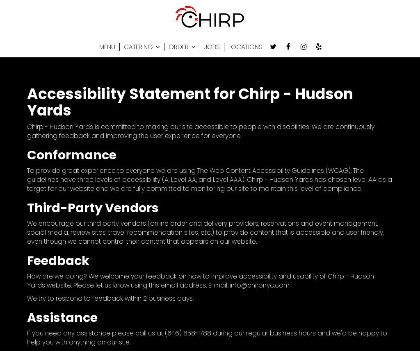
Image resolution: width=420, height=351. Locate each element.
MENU (107, 47)
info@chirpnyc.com (260, 285)
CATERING (142, 47)
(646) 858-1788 (188, 333)
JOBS (212, 47)
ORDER (182, 47)
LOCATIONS (245, 47)
